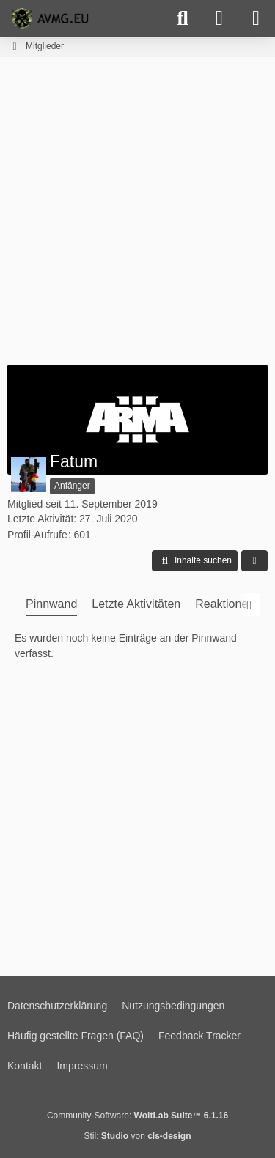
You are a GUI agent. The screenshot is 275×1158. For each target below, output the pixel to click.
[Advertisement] (137, 209)
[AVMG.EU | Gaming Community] (52, 18)
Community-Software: (137, 1115)
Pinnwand (51, 604)
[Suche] (182, 18)
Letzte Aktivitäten (136, 604)
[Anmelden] (219, 18)
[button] (195, 561)
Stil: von (137, 1136)
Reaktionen (224, 604)
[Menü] (256, 18)
